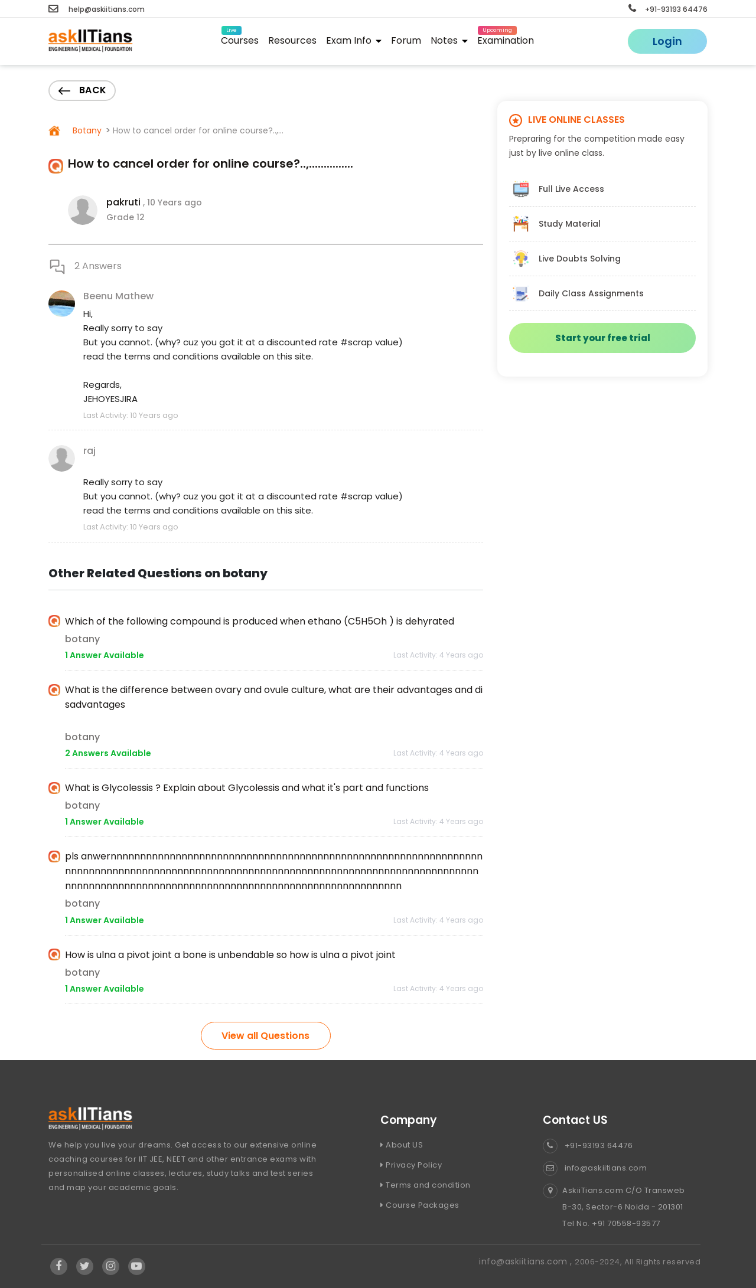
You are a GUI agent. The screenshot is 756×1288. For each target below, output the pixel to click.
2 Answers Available (108, 753)
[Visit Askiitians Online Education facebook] (59, 1266)
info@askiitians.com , (527, 1261)
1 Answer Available (104, 655)
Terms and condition (425, 1185)
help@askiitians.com (96, 9)
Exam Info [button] (354, 40)
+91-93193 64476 (668, 9)
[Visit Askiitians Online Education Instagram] (111, 1266)
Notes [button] (449, 40)
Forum (406, 40)
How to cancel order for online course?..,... (198, 130)
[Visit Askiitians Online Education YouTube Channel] (136, 1266)
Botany (86, 130)
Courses (240, 38)
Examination (505, 38)
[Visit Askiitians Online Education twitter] (85, 1266)
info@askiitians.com (595, 1167)
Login (667, 41)
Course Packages (420, 1205)
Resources (292, 40)
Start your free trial (602, 338)
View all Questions (265, 1035)
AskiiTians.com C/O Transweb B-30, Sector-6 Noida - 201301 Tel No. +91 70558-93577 (614, 1207)
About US (401, 1144)
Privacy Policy (411, 1165)
